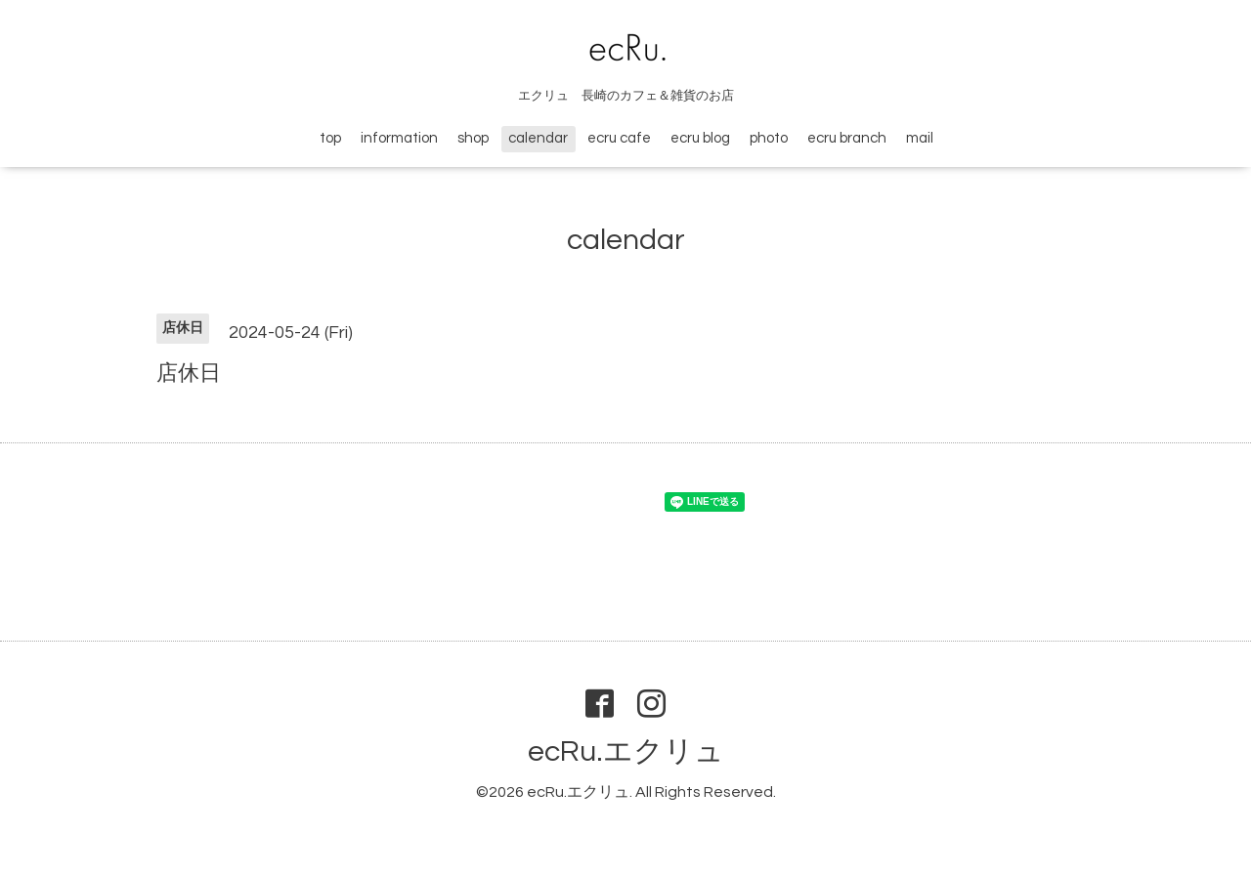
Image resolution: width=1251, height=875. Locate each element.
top (330, 138)
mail (919, 138)
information (399, 138)
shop (473, 138)
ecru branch (846, 138)
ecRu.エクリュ (626, 751)
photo (769, 138)
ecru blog (700, 138)
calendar (538, 138)
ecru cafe (619, 138)
